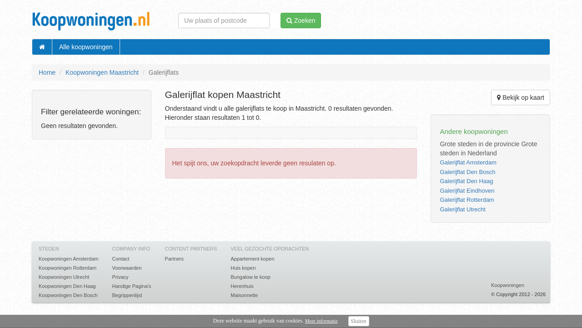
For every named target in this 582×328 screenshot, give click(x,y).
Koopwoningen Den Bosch (68, 295)
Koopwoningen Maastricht (102, 72)
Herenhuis (242, 286)
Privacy (120, 277)
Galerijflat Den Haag (466, 181)
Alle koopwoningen (86, 47)
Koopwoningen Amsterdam (68, 258)
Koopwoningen (507, 285)
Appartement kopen (252, 258)
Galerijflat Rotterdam (467, 199)
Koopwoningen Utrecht (64, 277)
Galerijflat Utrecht (462, 209)
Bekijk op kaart (520, 97)
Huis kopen (243, 268)
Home (47, 72)
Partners (174, 258)
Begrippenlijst (127, 295)
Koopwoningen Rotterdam (67, 268)
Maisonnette (244, 295)
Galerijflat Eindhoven (467, 190)
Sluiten (358, 321)
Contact (120, 258)
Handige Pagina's (131, 286)
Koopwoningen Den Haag (67, 286)
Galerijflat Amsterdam (468, 162)
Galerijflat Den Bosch (467, 172)
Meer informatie (321, 320)
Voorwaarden (126, 268)
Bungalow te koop (250, 277)
